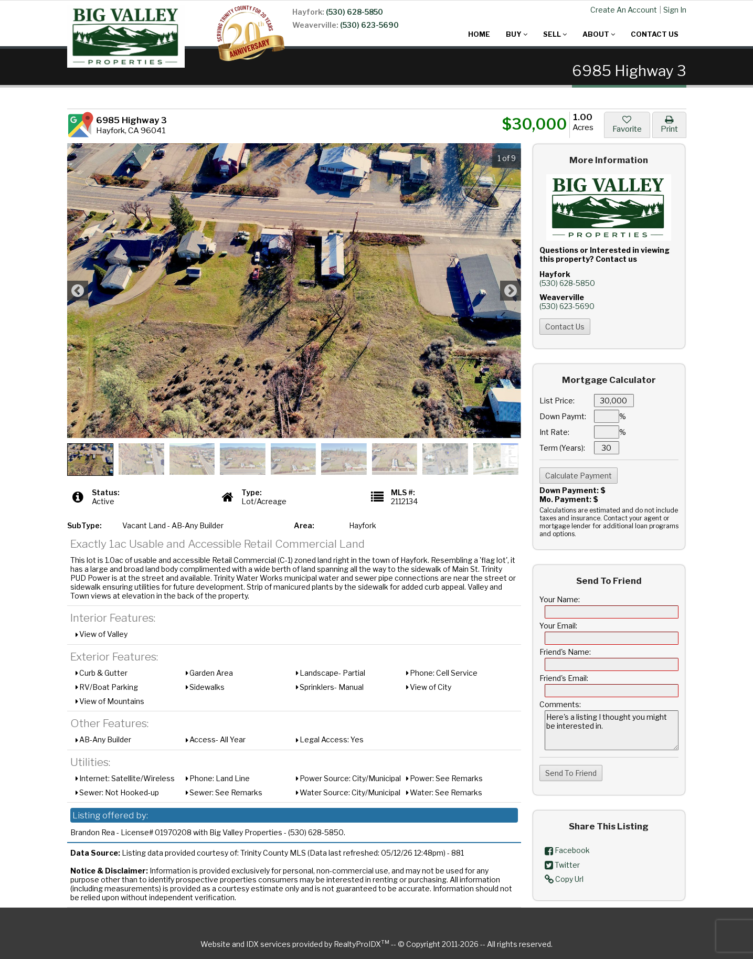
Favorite (627, 124)
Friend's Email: (563, 678)
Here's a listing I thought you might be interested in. (611, 730)
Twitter (562, 864)
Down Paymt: (562, 416)
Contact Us (654, 34)
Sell (555, 34)
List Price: (557, 400)
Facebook (567, 850)
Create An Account (623, 9)
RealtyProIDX (361, 944)
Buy (516, 34)
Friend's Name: (565, 651)
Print (669, 124)
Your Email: (558, 625)
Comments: (560, 704)
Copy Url (564, 879)
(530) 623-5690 (369, 24)
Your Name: (559, 599)
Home (479, 34)
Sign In (674, 9)
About (598, 34)
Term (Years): (562, 447)
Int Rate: (554, 432)
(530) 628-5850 (354, 11)
